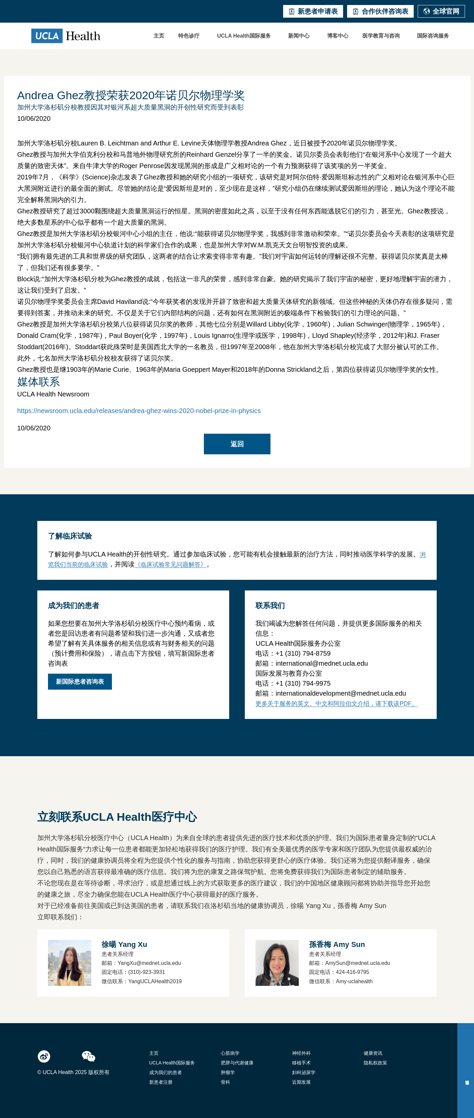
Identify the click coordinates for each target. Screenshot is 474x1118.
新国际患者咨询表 (80, 681)
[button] (190, 36)
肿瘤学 (228, 1072)
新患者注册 (161, 1082)
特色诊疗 (189, 36)
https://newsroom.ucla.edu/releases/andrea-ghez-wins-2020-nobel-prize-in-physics (139, 410)
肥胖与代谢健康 (237, 1062)
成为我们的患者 (165, 1072)
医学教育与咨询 (381, 36)
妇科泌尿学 (303, 1072)
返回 (237, 444)
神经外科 (301, 1053)
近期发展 (301, 1082)
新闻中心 (298, 36)
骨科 (225, 1082)
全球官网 (441, 11)
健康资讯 (373, 1053)
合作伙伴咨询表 (380, 11)
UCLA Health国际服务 (244, 36)
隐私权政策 (375, 1062)
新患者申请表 (313, 11)
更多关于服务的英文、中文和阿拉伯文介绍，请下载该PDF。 (336, 703)
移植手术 (301, 1062)
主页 (159, 36)
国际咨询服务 (433, 36)
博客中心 (337, 36)
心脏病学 (230, 1053)
